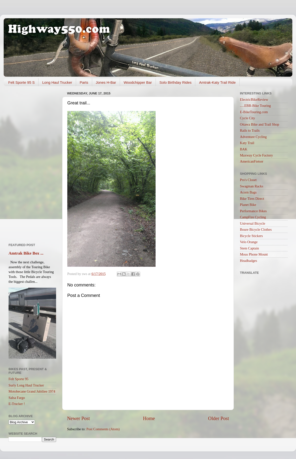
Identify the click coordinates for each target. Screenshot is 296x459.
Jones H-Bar (106, 82)
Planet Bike (248, 205)
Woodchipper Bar (138, 82)
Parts (84, 82)
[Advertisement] (32, 163)
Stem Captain (249, 248)
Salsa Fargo (17, 398)
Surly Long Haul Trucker (26, 385)
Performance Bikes (253, 211)
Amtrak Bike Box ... (26, 253)
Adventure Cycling (253, 137)
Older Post (218, 418)
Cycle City (247, 118)
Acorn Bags (248, 192)
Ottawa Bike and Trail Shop (259, 124)
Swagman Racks (251, 186)
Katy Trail (247, 143)
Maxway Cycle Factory (256, 155)
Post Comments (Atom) (103, 429)
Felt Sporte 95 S (21, 82)
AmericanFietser (251, 161)
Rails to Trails (250, 130)
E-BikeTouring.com (254, 112)
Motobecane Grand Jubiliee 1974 (32, 391)
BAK (243, 149)
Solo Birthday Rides (175, 82)
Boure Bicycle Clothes (256, 229)
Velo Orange (248, 242)
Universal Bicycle (252, 223)
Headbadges (248, 261)
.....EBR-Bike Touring (255, 106)
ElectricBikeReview (254, 99)
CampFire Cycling (253, 217)
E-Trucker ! (17, 404)
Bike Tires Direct (252, 199)
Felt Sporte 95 (19, 379)
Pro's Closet (248, 180)
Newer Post (78, 418)
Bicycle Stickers (251, 236)
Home (149, 418)
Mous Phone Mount (254, 254)
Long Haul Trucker (57, 82)
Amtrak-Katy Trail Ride (217, 82)
